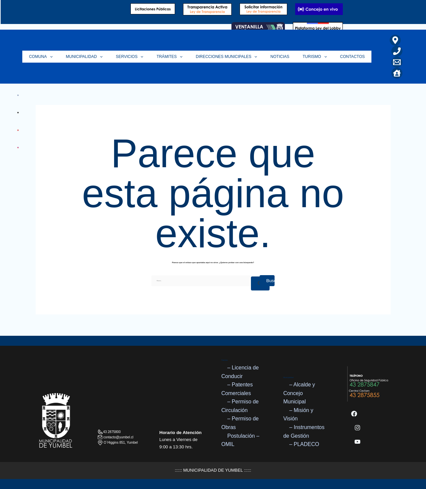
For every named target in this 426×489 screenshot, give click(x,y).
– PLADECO (304, 444)
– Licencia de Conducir (240, 372)
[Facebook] (354, 414)
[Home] (396, 73)
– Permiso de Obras (240, 423)
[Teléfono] (396, 51)
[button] (75, 57)
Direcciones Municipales (238, 57)
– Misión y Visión (298, 414)
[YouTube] (357, 442)
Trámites (184, 57)
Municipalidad (106, 57)
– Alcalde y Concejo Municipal (299, 393)
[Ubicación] (395, 40)
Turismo (320, 57)
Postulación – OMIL (240, 440)
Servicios (147, 57)
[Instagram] (357, 428)
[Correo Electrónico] (396, 62)
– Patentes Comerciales (237, 389)
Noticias (288, 56)
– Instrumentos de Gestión (303, 431)
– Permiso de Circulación (240, 406)
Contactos (354, 56)
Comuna (66, 57)
